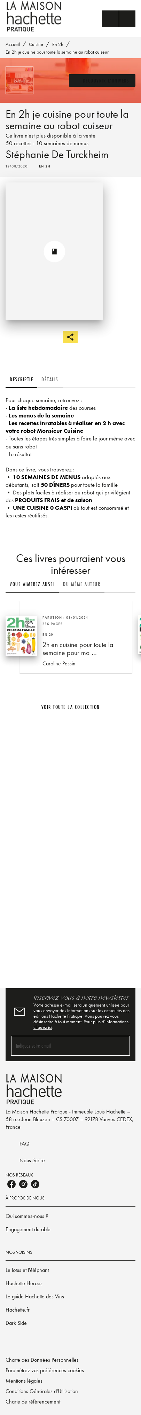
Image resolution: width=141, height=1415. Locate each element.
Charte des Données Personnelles (42, 1359)
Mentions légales (24, 1380)
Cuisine (36, 44)
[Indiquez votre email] (61, 1046)
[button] (102, 80)
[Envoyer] (121, 1046)
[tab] (21, 379)
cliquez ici (42, 1027)
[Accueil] (35, 16)
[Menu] (118, 18)
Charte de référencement (33, 1401)
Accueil (13, 44)
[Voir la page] (70, 847)
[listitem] (11, 1184)
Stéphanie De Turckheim (57, 154)
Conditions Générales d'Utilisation (42, 1391)
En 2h (57, 44)
